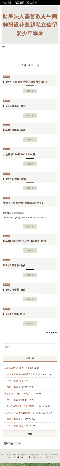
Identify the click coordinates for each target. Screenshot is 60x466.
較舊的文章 (51, 332)
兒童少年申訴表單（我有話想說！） (23, 203)
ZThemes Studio (23, 457)
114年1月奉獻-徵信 (14, 314)
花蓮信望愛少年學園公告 (16, 368)
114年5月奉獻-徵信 (14, 130)
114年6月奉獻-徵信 (14, 106)
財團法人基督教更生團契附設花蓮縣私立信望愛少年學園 (30, 24)
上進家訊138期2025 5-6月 (19, 154)
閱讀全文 (30, 91)
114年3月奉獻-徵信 (14, 265)
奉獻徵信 (7, 2)
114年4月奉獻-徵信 (14, 178)
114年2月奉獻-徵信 (14, 289)
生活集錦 (7, 198)
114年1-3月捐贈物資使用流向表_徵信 (24, 241)
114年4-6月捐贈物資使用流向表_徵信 (25, 81)
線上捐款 (32, 2)
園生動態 (7, 149)
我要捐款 (19, 2)
